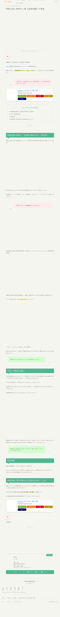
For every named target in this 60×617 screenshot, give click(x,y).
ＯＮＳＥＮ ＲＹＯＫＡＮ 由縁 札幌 (28, 90)
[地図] (31, 93)
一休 (48, 96)
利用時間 (12, 116)
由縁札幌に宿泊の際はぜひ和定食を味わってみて (22, 119)
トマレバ (23, 91)
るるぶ (22, 98)
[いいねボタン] (7, 56)
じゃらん (31, 96)
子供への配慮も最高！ (15, 114)
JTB (40, 96)
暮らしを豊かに (21, 2)
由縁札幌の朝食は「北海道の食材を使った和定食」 (22, 111)
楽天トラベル (22, 96)
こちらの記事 (9, 66)
